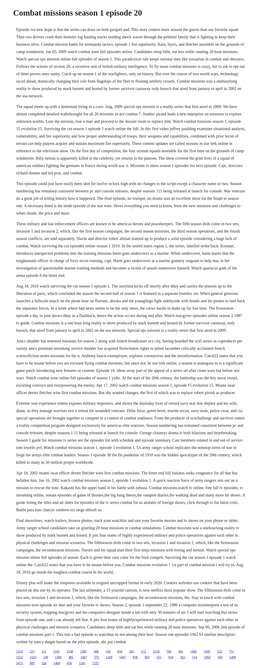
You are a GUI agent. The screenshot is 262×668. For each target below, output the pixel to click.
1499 (232, 657)
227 (32, 651)
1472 (19, 663)
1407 (122, 657)
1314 (19, 651)
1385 (83, 651)
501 (180, 651)
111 (44, 651)
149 (45, 657)
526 (44, 663)
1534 (156, 651)
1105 (56, 651)
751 (231, 651)
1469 (56, 663)
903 (147, 657)
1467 (83, 657)
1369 (58, 657)
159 (107, 651)
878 (135, 657)
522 (219, 651)
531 (158, 657)
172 (143, 651)
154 (194, 657)
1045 (207, 651)
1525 (33, 657)
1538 (70, 651)
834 (119, 651)
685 (32, 663)
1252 (95, 663)
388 (96, 651)
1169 (109, 657)
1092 (207, 657)
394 (219, 657)
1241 (82, 663)
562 (182, 657)
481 (71, 657)
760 (168, 651)
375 (96, 657)
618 (170, 657)
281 (131, 651)
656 (69, 663)
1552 (19, 657)
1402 (193, 651)
